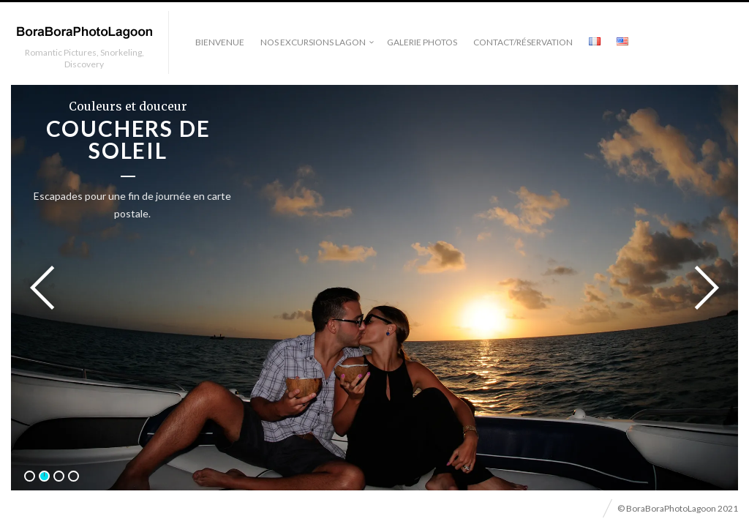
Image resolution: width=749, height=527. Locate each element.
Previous (47, 288)
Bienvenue (219, 42)
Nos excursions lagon (313, 42)
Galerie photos (422, 42)
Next (702, 288)
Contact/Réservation (523, 42)
